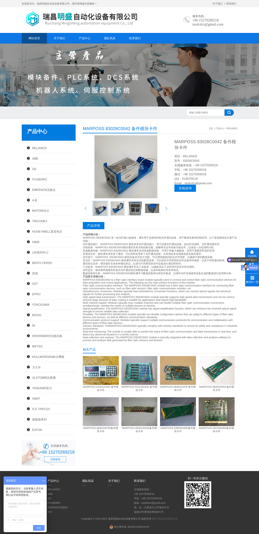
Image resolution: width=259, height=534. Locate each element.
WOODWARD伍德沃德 (47, 336)
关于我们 (217, 3)
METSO (37, 346)
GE (34, 169)
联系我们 (231, 3)
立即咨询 (55, 459)
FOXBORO (39, 179)
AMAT (36, 398)
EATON (37, 429)
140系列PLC (40, 252)
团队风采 (109, 38)
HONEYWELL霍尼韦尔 (47, 231)
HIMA (36, 242)
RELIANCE (39, 148)
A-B (34, 200)
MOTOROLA (40, 210)
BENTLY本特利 (42, 262)
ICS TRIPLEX (41, 409)
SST (35, 283)
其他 (35, 273)
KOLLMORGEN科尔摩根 (48, 356)
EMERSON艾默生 (44, 189)
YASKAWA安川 (42, 388)
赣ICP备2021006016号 (165, 518)
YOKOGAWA (40, 304)
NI (33, 325)
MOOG (36, 315)
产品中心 (84, 38)
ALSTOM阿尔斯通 (44, 377)
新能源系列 (39, 419)
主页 (211, 128)
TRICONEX (39, 221)
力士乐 (36, 367)
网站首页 (34, 38)
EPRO (36, 294)
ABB (35, 158)
